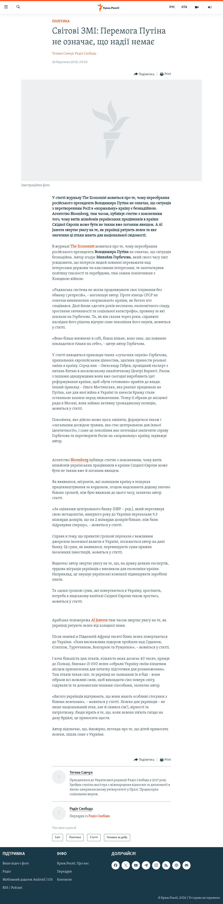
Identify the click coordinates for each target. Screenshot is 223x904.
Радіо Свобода (85, 53)
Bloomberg (79, 460)
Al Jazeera (99, 620)
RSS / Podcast (12, 888)
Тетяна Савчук (63, 53)
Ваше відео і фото (16, 863)
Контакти (64, 879)
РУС (172, 7)
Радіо (7, 871)
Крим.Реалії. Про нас (73, 863)
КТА (184, 7)
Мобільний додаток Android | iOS (28, 879)
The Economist (82, 247)
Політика (61, 21)
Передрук (64, 871)
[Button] (144, 74)
